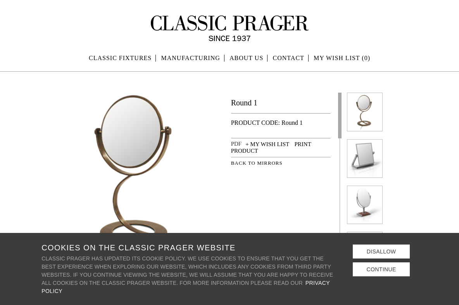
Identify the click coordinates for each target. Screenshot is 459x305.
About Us (246, 58)
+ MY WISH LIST (267, 144)
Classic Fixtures (120, 58)
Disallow (381, 251)
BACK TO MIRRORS (257, 163)
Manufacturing (190, 58)
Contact (288, 58)
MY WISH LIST (342, 58)
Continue (381, 269)
